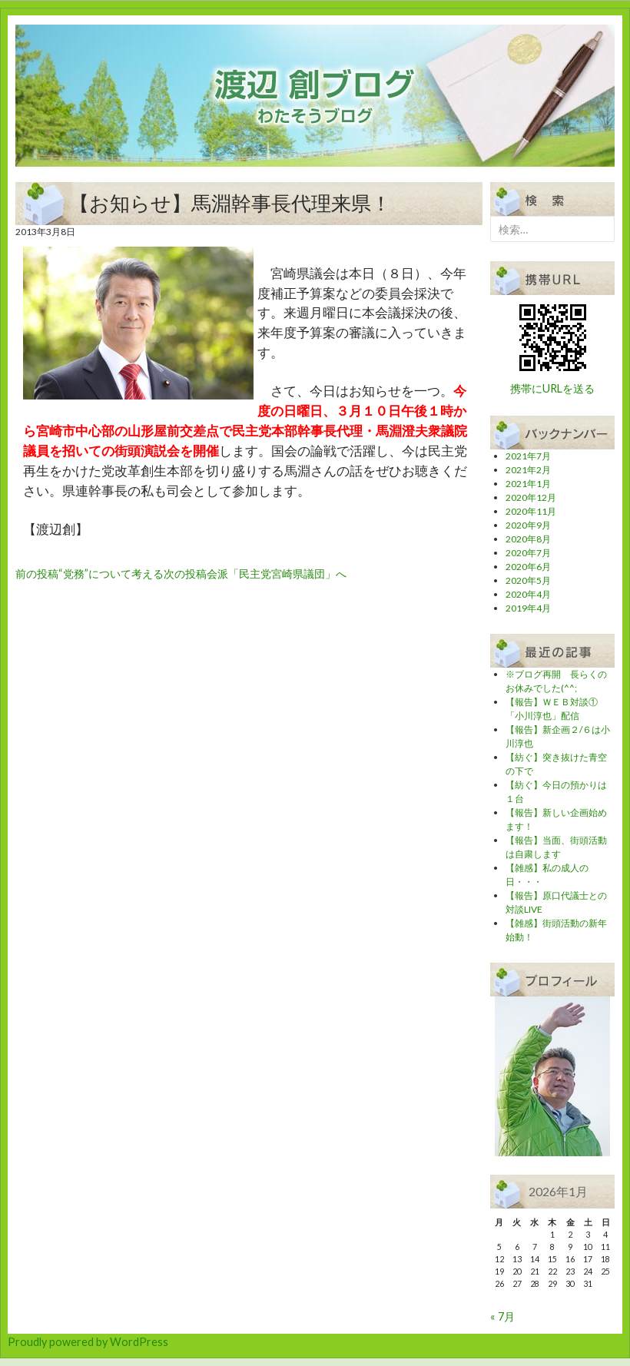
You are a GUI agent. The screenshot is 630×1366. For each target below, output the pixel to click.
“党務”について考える (89, 573)
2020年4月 (528, 594)
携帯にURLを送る (552, 388)
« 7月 (502, 1316)
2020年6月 (528, 566)
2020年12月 (531, 497)
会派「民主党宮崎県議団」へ (255, 573)
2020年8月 (528, 539)
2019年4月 (528, 608)
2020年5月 (528, 580)
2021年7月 (528, 456)
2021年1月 (528, 483)
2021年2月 (528, 470)
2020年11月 (531, 511)
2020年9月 (528, 525)
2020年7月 (528, 553)
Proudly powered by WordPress (88, 1341)
